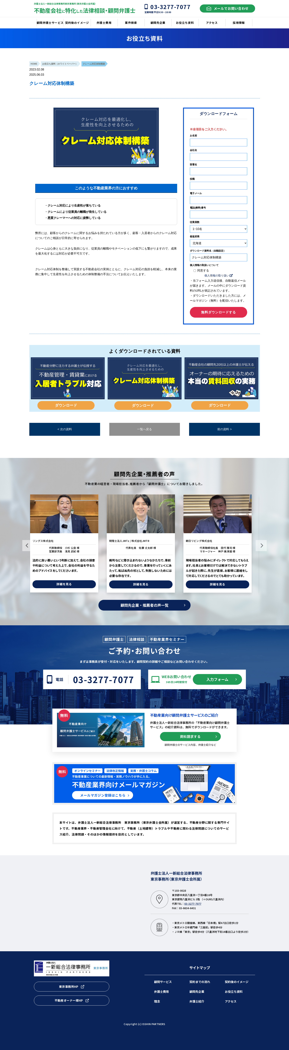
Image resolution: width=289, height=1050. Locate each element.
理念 (157, 1001)
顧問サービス (163, 981)
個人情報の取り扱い (216, 275)
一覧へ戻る (144, 429)
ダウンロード (66, 405)
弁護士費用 (161, 991)
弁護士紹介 (196, 1001)
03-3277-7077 (103, 679)
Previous (27, 545)
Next (261, 545)
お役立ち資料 (234, 991)
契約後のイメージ (236, 981)
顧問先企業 (196, 991)
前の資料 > (224, 429)
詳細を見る (68, 584)
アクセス (230, 1001)
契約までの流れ (199, 981)
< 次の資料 (65, 429)
